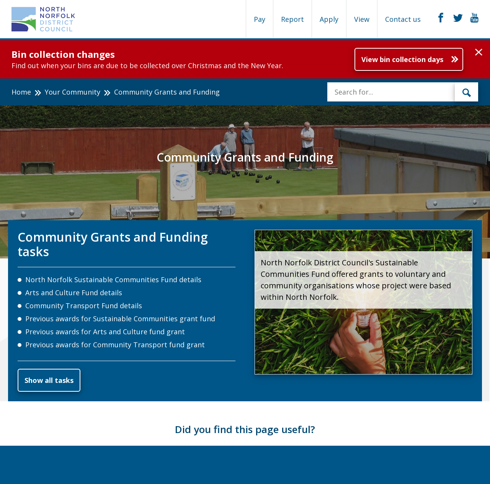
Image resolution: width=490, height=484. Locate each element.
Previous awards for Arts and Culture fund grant (105, 331)
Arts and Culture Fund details (73, 292)
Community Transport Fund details (83, 305)
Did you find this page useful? (245, 429)
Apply (329, 19)
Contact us (403, 19)
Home (21, 91)
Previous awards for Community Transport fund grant (115, 344)
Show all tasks (49, 380)
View (361, 19)
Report (292, 19)
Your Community (72, 91)
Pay (259, 19)
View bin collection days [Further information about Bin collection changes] (402, 59)
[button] (478, 52)
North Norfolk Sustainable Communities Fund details (113, 279)
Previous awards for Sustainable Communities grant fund (120, 318)
